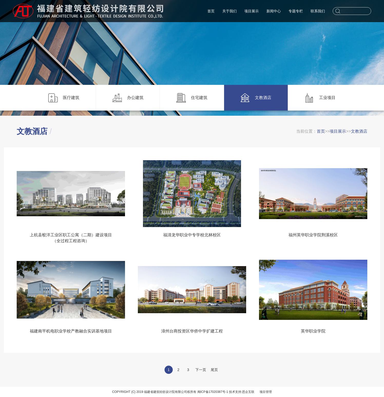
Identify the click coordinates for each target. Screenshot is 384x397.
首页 (211, 11)
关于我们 (229, 11)
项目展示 (251, 11)
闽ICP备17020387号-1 (212, 392)
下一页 (200, 370)
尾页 (214, 370)
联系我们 (318, 11)
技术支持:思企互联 (241, 392)
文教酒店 (359, 131)
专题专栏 (296, 11)
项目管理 (266, 392)
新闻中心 (273, 11)
